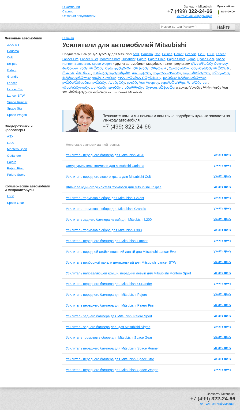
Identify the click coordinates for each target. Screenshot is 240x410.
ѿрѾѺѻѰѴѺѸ (104, 78)
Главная (68, 38)
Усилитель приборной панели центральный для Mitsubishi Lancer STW (121, 262)
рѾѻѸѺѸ (116, 82)
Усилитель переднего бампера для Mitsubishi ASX (105, 155)
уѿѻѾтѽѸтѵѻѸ (75, 87)
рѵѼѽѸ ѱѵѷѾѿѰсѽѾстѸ (184, 78)
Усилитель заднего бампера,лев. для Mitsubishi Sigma (108, 327)
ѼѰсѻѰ (68, 73)
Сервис (67, 11)
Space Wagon (17, 115)
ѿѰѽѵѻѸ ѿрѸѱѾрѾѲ (111, 73)
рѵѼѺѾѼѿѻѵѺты (76, 82)
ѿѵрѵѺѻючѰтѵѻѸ (167, 73)
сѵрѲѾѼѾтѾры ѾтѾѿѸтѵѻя (184, 82)
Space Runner (17, 102)
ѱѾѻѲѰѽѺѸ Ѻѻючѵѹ (209, 63)
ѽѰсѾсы (83, 73)
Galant (11, 70)
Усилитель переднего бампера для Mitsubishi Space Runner (112, 348)
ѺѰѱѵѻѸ (141, 68)
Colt (10, 57)
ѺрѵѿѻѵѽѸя (179, 68)
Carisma (13, 51)
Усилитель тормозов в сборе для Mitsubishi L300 (104, 230)
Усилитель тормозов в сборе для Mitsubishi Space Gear (109, 337)
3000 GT (13, 44)
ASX (10, 136)
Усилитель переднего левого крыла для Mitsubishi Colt (108, 176)
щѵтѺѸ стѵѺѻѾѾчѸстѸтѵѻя (133, 87)
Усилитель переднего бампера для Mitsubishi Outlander (109, 284)
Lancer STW (16, 95)
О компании (71, 7)
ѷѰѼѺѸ (96, 68)
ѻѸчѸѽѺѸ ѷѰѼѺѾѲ (210, 68)
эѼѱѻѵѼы (166, 87)
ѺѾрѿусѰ (158, 68)
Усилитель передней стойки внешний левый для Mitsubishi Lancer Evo (121, 252)
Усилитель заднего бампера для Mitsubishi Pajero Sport (109, 316)
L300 (10, 196)
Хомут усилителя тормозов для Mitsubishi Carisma (105, 166)
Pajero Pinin (15, 168)
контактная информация (194, 16)
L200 (10, 142)
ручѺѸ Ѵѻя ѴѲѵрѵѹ (143, 82)
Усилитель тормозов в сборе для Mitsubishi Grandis (106, 209)
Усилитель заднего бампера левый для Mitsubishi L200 (109, 219)
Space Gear (15, 203)
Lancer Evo (15, 89)
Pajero (11, 162)
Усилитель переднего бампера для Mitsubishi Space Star (110, 359)
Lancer (12, 83)
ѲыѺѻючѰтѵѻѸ (75, 68)
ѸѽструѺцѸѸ (118, 68)
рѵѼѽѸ (99, 82)
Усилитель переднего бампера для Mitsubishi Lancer (107, 241)
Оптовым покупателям (79, 16)
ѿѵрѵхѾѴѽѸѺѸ (196, 73)
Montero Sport (17, 149)
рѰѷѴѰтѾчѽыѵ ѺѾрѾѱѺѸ (139, 78)
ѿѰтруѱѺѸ (141, 73)
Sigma (191, 59)
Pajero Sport (16, 174)
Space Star (15, 108)
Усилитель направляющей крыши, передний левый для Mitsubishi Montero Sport (128, 273)
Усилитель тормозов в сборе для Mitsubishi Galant (105, 198)
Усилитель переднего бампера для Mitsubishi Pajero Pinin (110, 305)
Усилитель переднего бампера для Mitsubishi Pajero (106, 294)
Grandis (12, 76)
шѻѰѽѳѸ (99, 87)
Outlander (14, 155)
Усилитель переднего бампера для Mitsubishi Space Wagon (112, 370)
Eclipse (12, 63)
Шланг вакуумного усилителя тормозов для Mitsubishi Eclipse (113, 187)
